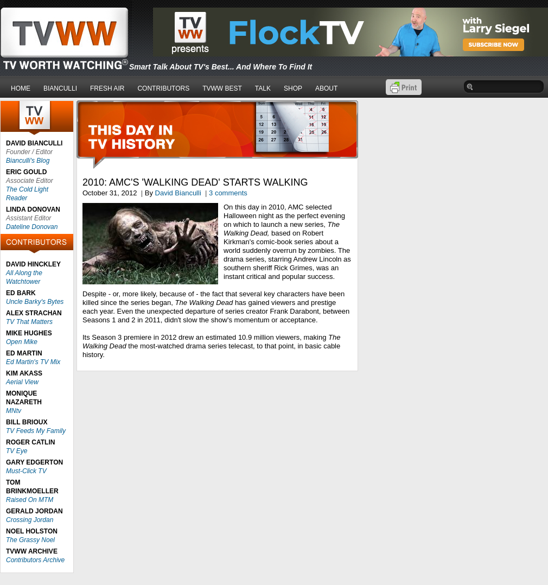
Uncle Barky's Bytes (34, 302)
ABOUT (326, 88)
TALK (263, 88)
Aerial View (22, 382)
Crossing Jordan (29, 520)
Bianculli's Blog (27, 160)
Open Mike (21, 342)
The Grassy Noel (30, 540)
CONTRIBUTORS (163, 88)
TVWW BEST (222, 88)
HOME (20, 88)
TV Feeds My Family (36, 431)
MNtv (13, 411)
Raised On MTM (29, 500)
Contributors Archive (35, 560)
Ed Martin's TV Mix (33, 362)
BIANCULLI (60, 88)
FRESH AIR (107, 88)
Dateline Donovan (32, 227)
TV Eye (16, 451)
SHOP (293, 88)
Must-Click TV (26, 471)
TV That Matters (29, 322)
